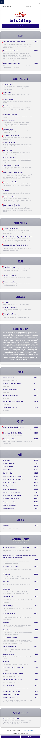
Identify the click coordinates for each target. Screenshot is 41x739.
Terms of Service (25, 730)
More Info (20, 25)
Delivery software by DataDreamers (20, 733)
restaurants (10, 737)
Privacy (32, 730)
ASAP (29, 6)
